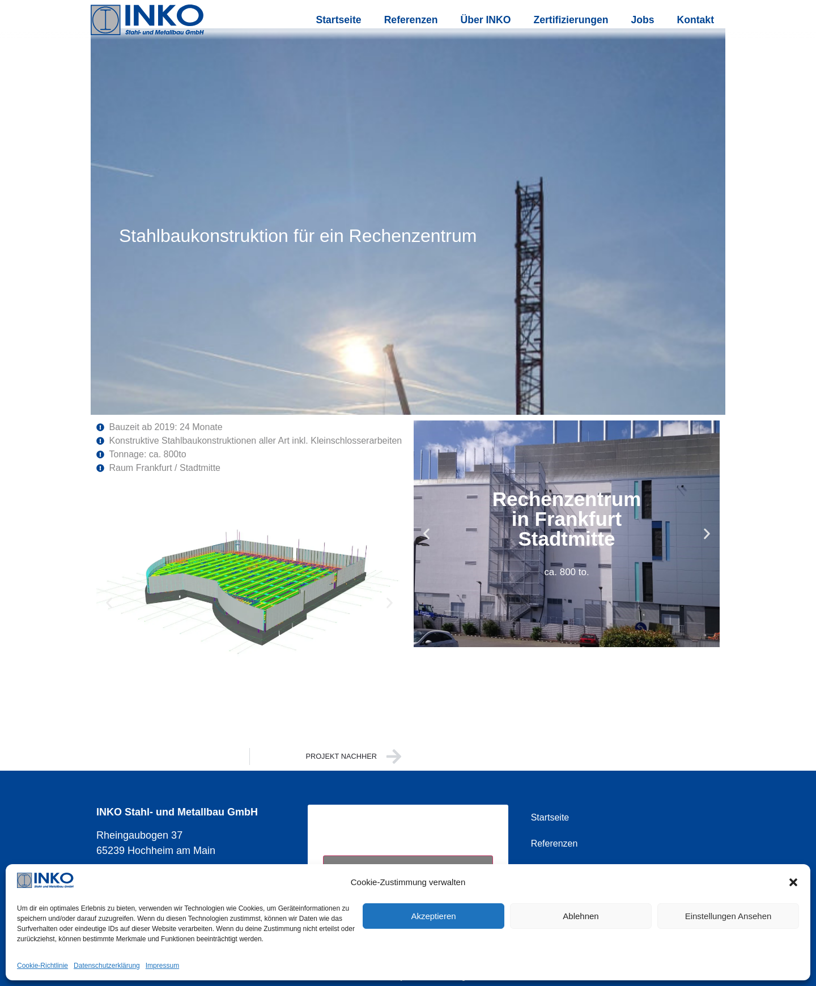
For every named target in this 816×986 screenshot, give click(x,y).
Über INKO (485, 20)
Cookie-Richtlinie (42, 966)
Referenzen (411, 20)
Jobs (642, 20)
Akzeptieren (433, 916)
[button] (793, 882)
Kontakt (696, 20)
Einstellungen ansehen (728, 916)
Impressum (162, 966)
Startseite (338, 20)
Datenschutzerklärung (107, 966)
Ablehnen (580, 916)
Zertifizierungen (570, 20)
